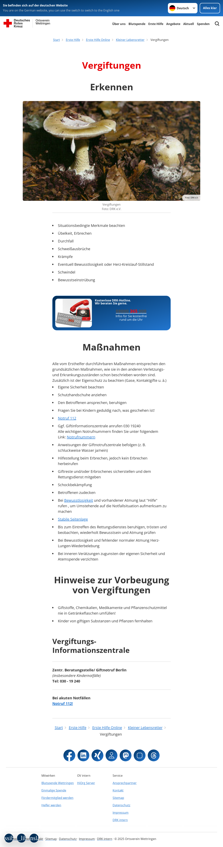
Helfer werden (51, 805)
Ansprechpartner (125, 783)
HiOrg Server (86, 783)
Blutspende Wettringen (57, 783)
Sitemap (118, 798)
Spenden (203, 24)
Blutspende (137, 24)
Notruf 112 (67, 418)
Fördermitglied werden (57, 798)
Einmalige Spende (53, 790)
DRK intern (120, 820)
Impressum (121, 813)
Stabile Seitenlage (73, 519)
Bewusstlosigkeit (78, 500)
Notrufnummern (81, 437)
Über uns (119, 24)
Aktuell (188, 24)
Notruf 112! (62, 703)
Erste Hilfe (155, 24)
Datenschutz (121, 805)
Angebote (173, 24)
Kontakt (118, 790)
